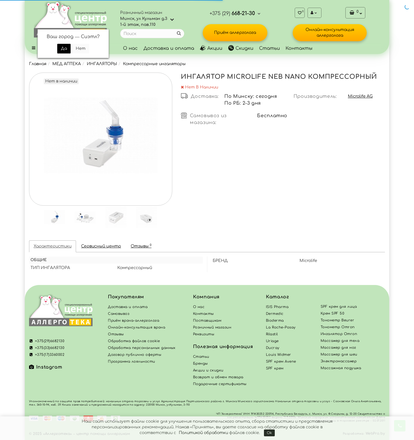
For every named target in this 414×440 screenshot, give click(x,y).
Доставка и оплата (169, 48)
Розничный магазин (212, 327)
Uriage (272, 341)
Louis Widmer (278, 355)
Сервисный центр (101, 246)
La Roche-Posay (281, 327)
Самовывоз (118, 314)
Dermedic (275, 314)
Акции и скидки (208, 370)
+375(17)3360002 (46, 355)
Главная (37, 64)
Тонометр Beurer (337, 320)
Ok (269, 433)
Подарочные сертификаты (220, 384)
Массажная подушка (341, 368)
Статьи (269, 48)
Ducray (273, 348)
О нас (130, 48)
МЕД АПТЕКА (66, 64)
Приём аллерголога (235, 32)
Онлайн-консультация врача (136, 327)
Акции (211, 48)
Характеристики (52, 246)
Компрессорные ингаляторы (154, 64)
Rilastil (272, 334)
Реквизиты (203, 334)
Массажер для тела (340, 341)
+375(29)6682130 (46, 341)
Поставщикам (207, 321)
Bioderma (275, 321)
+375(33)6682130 (46, 348)
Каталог (277, 296)
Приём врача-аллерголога (133, 321)
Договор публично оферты (134, 355)
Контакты (299, 48)
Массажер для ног (338, 348)
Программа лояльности (131, 361)
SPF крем (275, 368)
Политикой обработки (203, 433)
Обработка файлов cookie (134, 341)
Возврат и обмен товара (218, 377)
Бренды (200, 363)
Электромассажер (338, 361)
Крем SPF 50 (332, 313)
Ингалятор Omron (339, 334)
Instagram (45, 367)
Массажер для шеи (339, 354)
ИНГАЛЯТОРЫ (102, 64)
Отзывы (141, 245)
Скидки (240, 48)
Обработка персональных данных (142, 348)
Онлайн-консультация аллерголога (330, 33)
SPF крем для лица (339, 307)
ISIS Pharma (277, 307)
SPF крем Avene (281, 361)
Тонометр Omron (338, 327)
